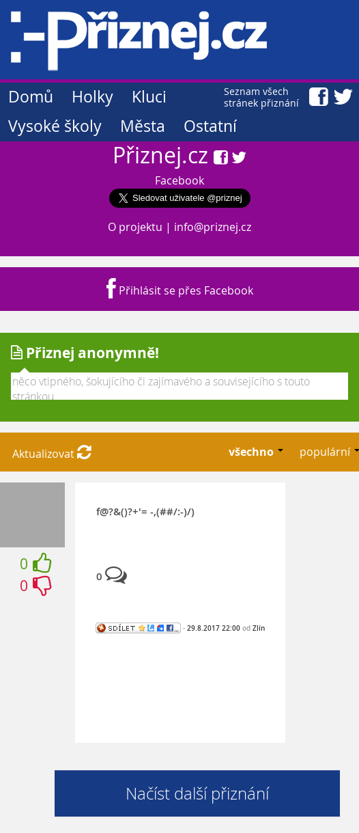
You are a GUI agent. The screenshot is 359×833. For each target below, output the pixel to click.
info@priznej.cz (212, 226)
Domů (30, 96)
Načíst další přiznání (197, 793)
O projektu (135, 226)
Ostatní (210, 126)
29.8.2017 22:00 (213, 628)
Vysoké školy (55, 126)
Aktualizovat (51, 453)
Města (142, 126)
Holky (92, 96)
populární (326, 451)
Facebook (179, 180)
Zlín (259, 628)
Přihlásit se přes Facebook (179, 290)
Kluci (149, 96)
